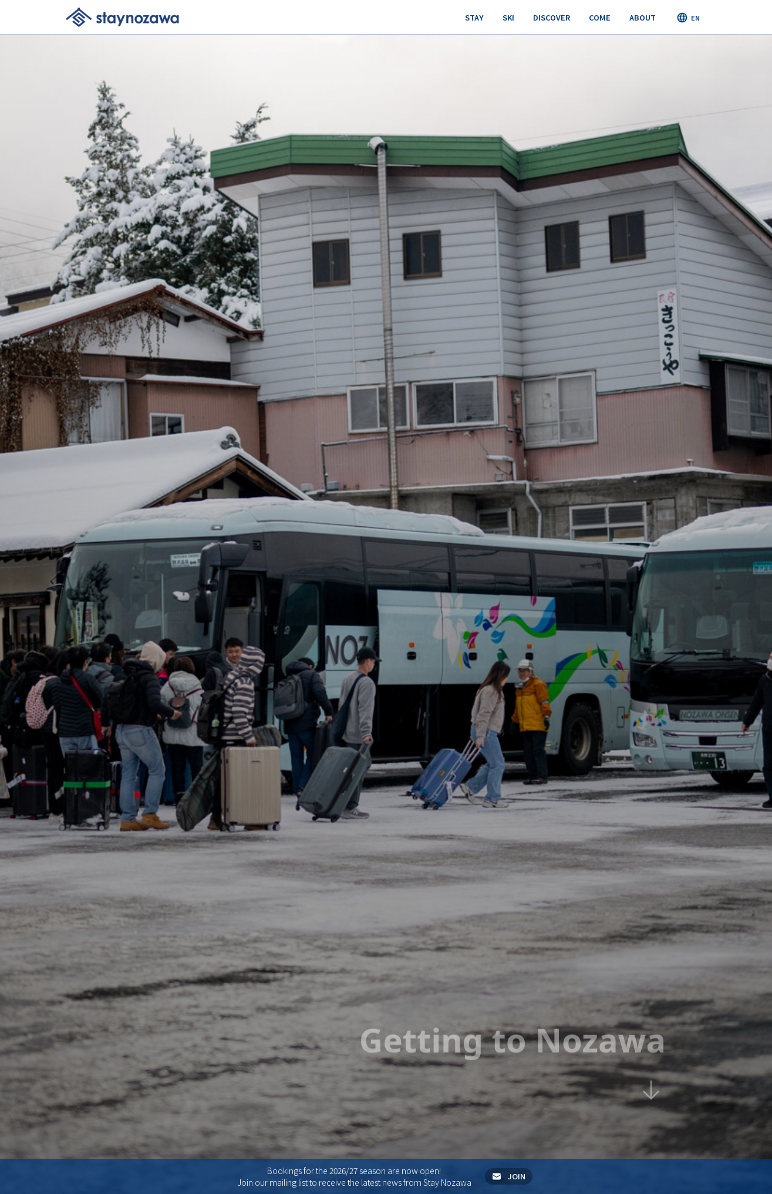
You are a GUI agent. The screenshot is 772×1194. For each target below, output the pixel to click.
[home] (122, 17)
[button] (474, 17)
